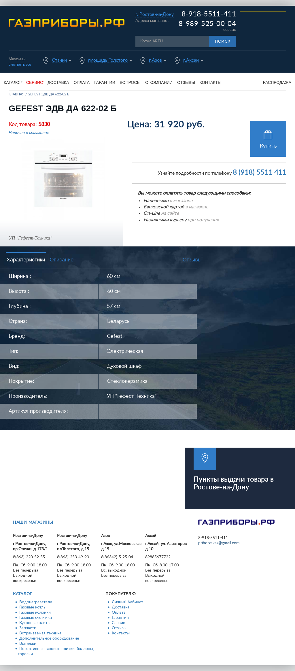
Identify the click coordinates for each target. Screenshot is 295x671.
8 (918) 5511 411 (259, 172)
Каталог (22, 594)
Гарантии (104, 82)
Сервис (118, 623)
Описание (61, 260)
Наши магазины (33, 523)
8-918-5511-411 (208, 14)
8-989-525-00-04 (207, 23)
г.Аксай (191, 60)
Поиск (222, 41)
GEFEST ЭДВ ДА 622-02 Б (48, 94)
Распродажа (277, 82)
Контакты (211, 82)
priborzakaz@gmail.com (219, 543)
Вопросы (130, 82)
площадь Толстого (108, 60)
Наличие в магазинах (29, 132)
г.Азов (155, 60)
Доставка (58, 82)
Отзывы (186, 82)
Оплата (81, 82)
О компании (159, 82)
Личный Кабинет (127, 602)
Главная (16, 94)
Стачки (59, 60)
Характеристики (26, 260)
